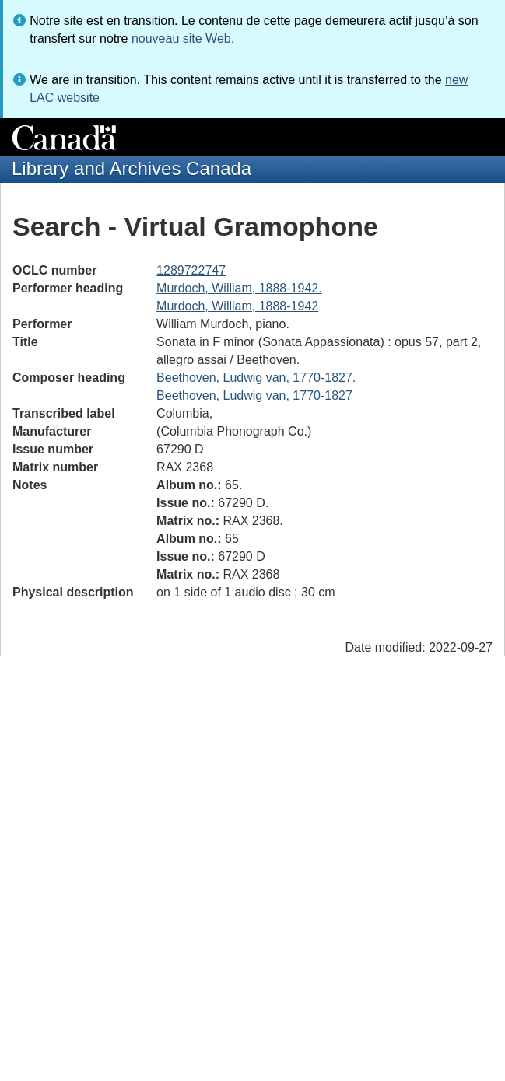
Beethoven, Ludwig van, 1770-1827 (254, 395)
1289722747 (191, 270)
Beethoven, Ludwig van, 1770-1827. (256, 377)
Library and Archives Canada (131, 168)
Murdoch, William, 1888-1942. (239, 288)
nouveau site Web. (183, 38)
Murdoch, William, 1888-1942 (237, 306)
